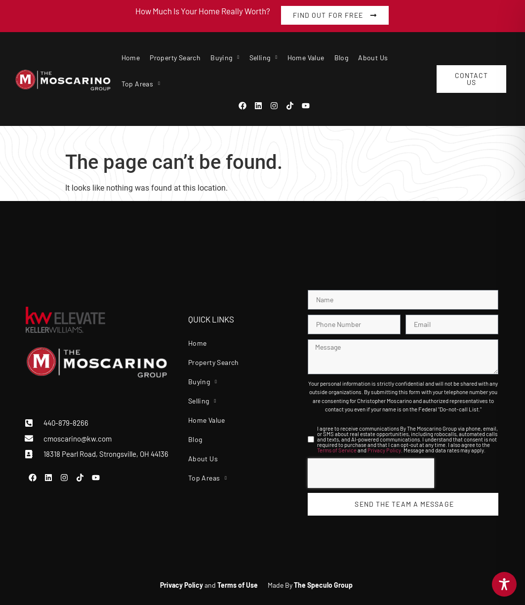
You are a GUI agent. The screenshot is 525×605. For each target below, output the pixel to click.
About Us (373, 57)
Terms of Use (237, 585)
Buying (224, 57)
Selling (263, 57)
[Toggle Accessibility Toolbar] (504, 584)
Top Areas (141, 84)
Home (130, 57)
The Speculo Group (323, 585)
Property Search (175, 57)
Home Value (305, 57)
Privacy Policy (384, 450)
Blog (341, 57)
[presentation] (371, 473)
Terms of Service (337, 450)
